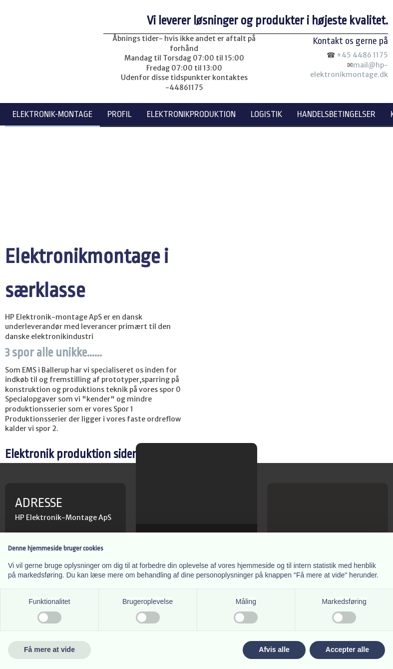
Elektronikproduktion (191, 114)
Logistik (266, 114)
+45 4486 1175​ (362, 55)
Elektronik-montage (52, 114)
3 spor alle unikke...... (53, 353)
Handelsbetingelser (336, 114)
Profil (119, 114)
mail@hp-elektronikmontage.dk (349, 70)
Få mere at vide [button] (49, 650)
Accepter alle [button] (347, 650)
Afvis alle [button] (274, 650)
